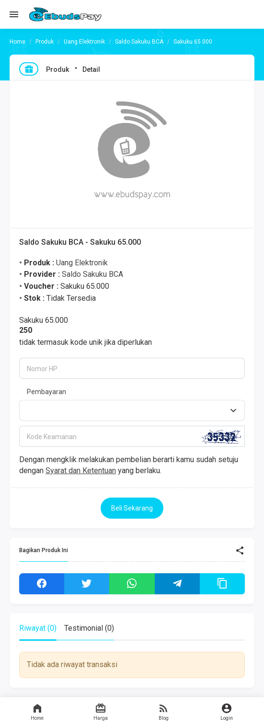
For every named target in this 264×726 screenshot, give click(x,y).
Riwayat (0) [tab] (38, 628)
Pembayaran (46, 392)
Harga (100, 712)
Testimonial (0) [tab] (89, 628)
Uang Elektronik (84, 41)
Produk (44, 41)
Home (37, 712)
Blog (163, 712)
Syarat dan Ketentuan (81, 470)
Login (226, 712)
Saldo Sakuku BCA (139, 41)
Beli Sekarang (132, 508)
